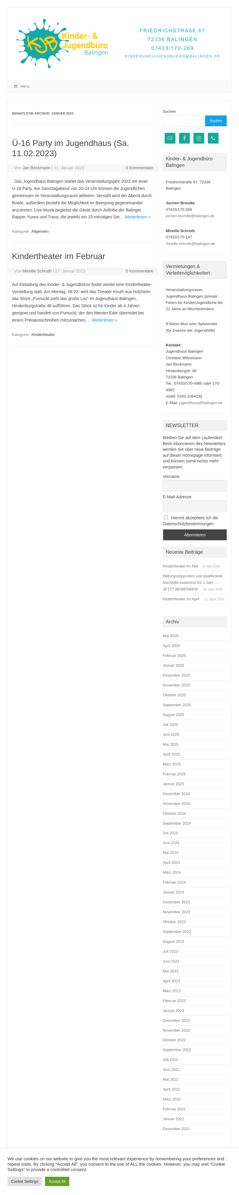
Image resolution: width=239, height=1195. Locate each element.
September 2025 (177, 705)
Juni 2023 (171, 961)
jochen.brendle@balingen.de (190, 216)
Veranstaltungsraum (184, 289)
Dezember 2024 (176, 793)
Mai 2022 (170, 1079)
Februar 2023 (174, 1000)
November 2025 (176, 685)
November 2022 (176, 1030)
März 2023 (172, 991)
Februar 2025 (174, 774)
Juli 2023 (170, 951)
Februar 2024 (174, 882)
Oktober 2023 (174, 922)
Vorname (171, 476)
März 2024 (172, 872)
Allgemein (40, 231)
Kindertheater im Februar (58, 256)
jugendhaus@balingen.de (201, 403)
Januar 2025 (173, 784)
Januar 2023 (173, 1010)
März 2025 (172, 764)
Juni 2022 (171, 1069)
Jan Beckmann (36, 167)
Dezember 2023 (176, 902)
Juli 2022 (170, 1059)
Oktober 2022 (174, 1040)
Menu (21, 86)
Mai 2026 (170, 636)
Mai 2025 (170, 744)
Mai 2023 (170, 971)
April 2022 (171, 1089)
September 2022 (177, 1050)
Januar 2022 (173, 1119)
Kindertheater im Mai (180, 566)
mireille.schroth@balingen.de (190, 243)
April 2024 (171, 862)
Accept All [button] (57, 1181)
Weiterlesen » (137, 216)
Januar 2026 (173, 665)
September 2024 (177, 823)
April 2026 (171, 645)
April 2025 (171, 754)
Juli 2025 (170, 724)
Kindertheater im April (181, 599)
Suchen (169, 111)
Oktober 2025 (174, 695)
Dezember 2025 (176, 675)
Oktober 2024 (174, 813)
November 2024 (176, 803)
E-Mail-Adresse (177, 496)
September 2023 (177, 931)
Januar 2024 (173, 892)
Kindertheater (43, 334)
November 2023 (176, 912)
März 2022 (172, 1099)
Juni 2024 (171, 843)
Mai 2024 (170, 852)
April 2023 (171, 981)
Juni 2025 (171, 734)
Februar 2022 (174, 1109)
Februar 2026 (174, 655)
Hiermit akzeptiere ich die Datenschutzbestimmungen (190, 520)
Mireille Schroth (36, 271)
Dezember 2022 (176, 1020)
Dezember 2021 (176, 1129)
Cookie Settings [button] (24, 1181)
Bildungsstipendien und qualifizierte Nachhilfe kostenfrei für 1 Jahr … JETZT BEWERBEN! (193, 582)
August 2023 (173, 941)
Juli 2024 (170, 833)
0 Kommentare (139, 167)
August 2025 (173, 715)
